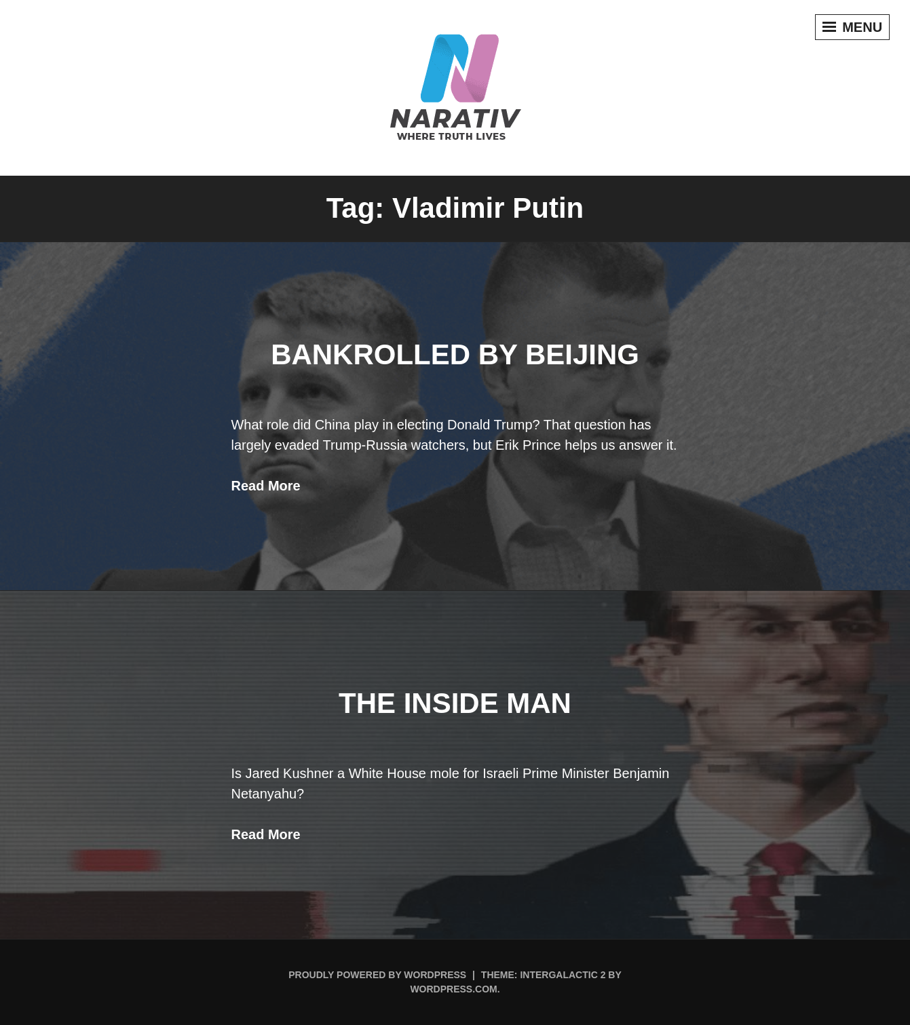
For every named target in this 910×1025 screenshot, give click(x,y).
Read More (266, 485)
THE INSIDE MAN (455, 703)
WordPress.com (453, 989)
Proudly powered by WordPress (377, 974)
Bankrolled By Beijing (455, 354)
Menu (851, 27)
